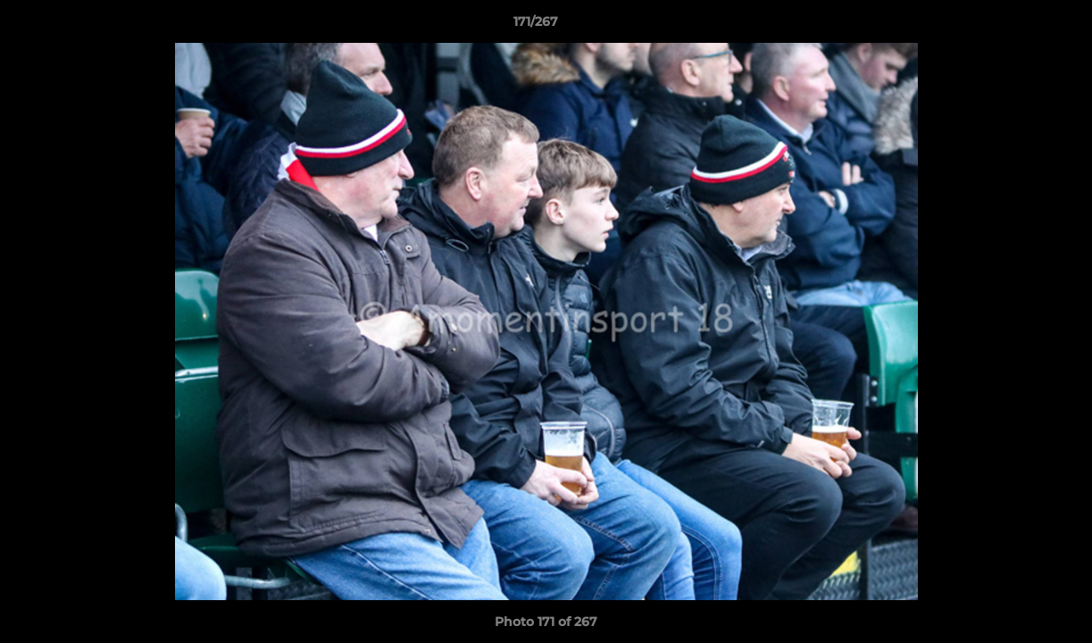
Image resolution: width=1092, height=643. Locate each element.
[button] (1017, 26)
